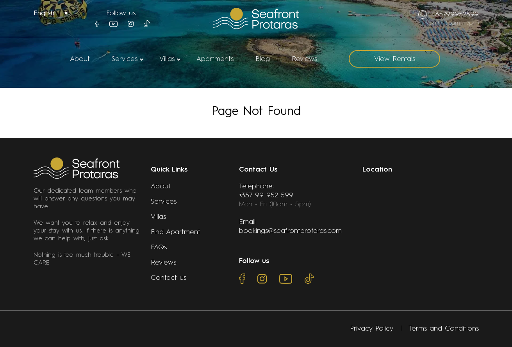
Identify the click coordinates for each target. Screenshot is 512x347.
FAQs (159, 247)
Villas (167, 59)
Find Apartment (175, 232)
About (80, 59)
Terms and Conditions (444, 328)
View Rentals (394, 59)
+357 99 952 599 (266, 195)
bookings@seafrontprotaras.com (290, 230)
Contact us (168, 277)
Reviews (304, 59)
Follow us (121, 13)
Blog (262, 59)
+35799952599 (448, 14)
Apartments (215, 59)
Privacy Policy (371, 328)
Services (124, 59)
